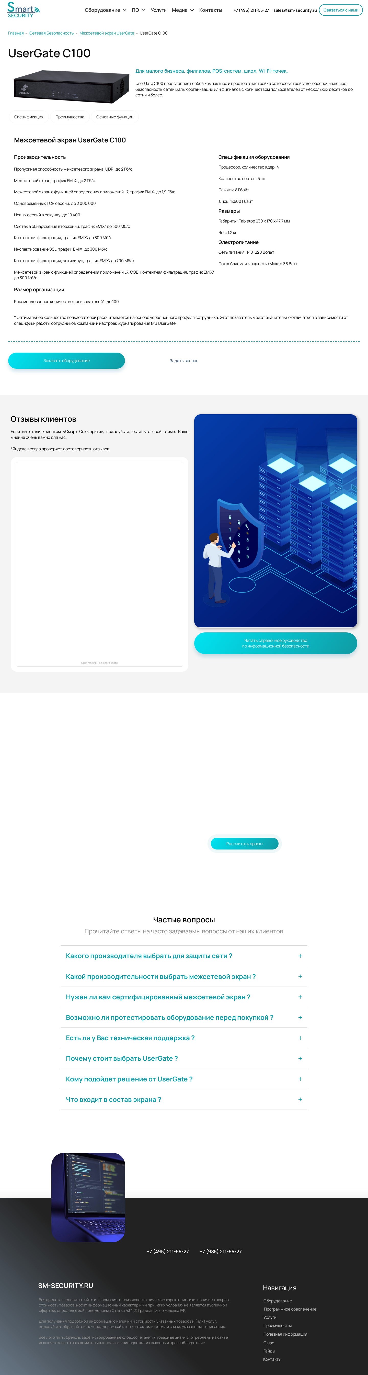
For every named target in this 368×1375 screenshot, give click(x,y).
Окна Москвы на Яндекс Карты (99, 663)
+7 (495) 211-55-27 (251, 10)
